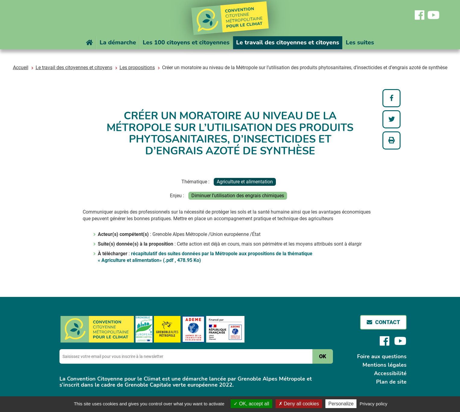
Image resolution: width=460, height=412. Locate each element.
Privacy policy (374, 403)
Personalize (341, 403)
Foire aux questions (382, 356)
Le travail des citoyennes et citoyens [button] (287, 42)
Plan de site (391, 381)
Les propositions (137, 67)
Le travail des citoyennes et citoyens (74, 67)
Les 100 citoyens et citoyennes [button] (186, 42)
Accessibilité (390, 373)
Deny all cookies (299, 403)
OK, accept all (251, 403)
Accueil (20, 67)
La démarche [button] (118, 42)
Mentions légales (385, 365)
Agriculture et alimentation (245, 182)
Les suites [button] (360, 42)
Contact (387, 322)
